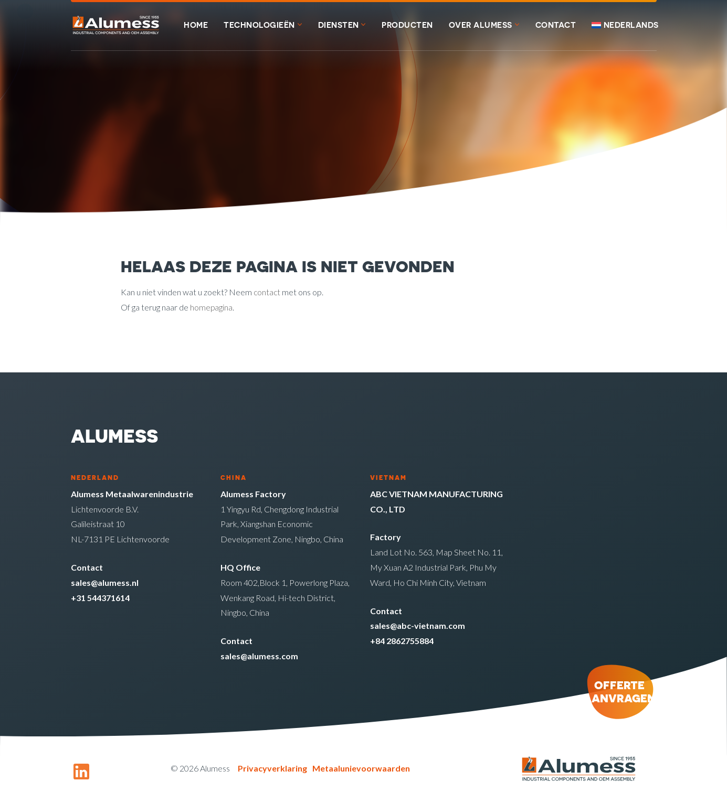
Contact (555, 24)
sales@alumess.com (259, 656)
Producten (407, 24)
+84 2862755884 (402, 641)
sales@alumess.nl (105, 582)
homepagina (211, 307)
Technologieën (259, 24)
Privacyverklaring (272, 768)
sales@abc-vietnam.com (417, 625)
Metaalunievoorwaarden (361, 768)
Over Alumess (480, 24)
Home (196, 24)
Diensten (338, 24)
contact (267, 292)
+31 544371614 (100, 597)
